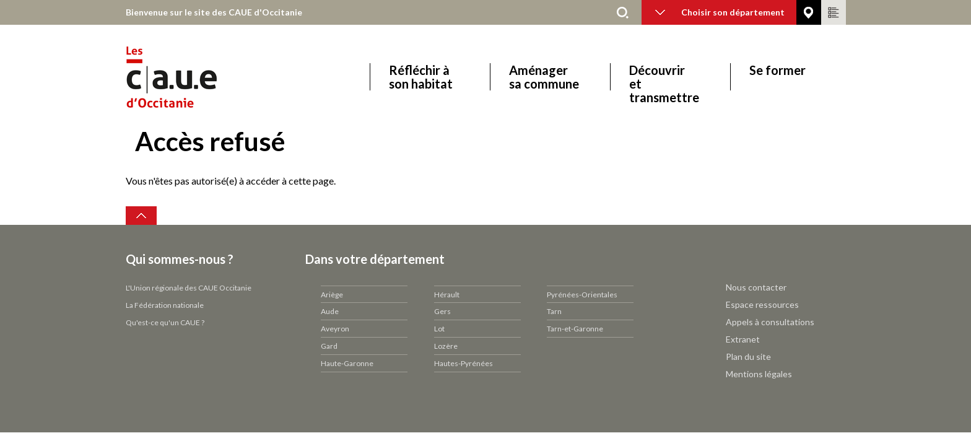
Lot (439, 328)
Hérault (446, 294)
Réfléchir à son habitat (421, 76)
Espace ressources (762, 304)
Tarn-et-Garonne (575, 328)
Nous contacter (756, 287)
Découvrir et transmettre (664, 76)
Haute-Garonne (347, 363)
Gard (329, 346)
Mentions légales (759, 374)
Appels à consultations (770, 322)
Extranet (743, 339)
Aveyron (335, 328)
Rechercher (623, 12)
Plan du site (748, 356)
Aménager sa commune (544, 76)
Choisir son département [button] (720, 12)
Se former (777, 70)
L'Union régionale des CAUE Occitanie (188, 287)
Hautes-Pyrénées (463, 363)
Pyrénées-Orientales (582, 294)
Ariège (332, 294)
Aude (330, 311)
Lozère (446, 346)
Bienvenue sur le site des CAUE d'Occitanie (214, 12)
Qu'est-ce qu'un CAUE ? (165, 322)
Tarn (554, 311)
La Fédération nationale (165, 305)
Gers (442, 311)
